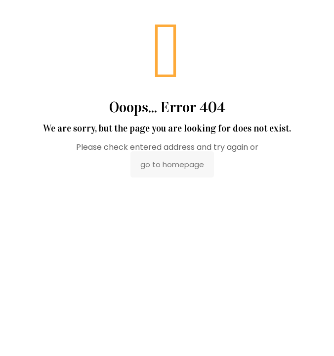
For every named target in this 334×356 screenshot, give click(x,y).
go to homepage (172, 164)
